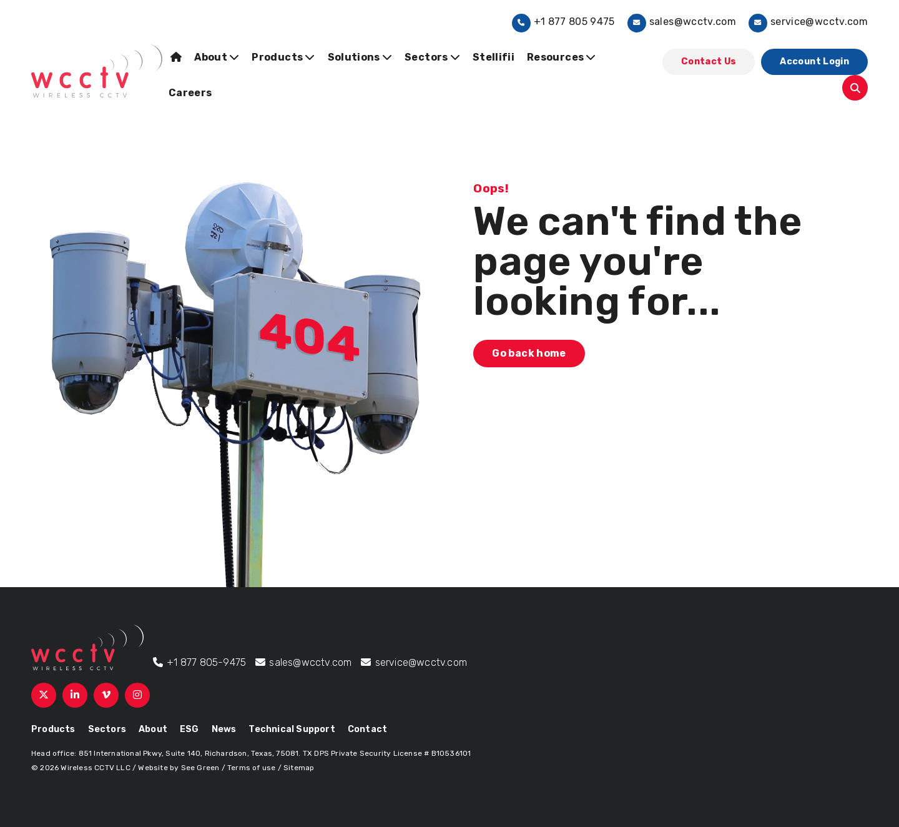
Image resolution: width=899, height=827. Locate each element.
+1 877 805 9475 (563, 21)
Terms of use (251, 767)
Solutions (360, 57)
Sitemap (298, 767)
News (224, 729)
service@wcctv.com (808, 21)
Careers (190, 93)
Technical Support (291, 729)
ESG (189, 729)
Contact (367, 729)
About (216, 57)
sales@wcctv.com (681, 21)
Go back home (529, 353)
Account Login (814, 61)
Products (283, 57)
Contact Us (709, 61)
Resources (561, 57)
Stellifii (493, 57)
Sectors (432, 57)
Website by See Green (178, 767)
